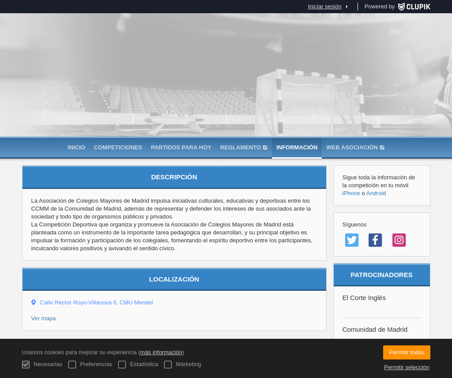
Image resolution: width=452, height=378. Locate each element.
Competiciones (118, 147)
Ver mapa (43, 318)
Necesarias (42, 364)
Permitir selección (406, 367)
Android (376, 193)
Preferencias (90, 364)
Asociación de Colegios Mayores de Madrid (226, 92)
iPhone (351, 193)
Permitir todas (406, 352)
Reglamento (243, 147)
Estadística (138, 364)
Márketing (182, 364)
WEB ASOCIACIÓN (355, 147)
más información (161, 352)
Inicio (76, 147)
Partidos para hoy (181, 147)
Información (296, 147)
